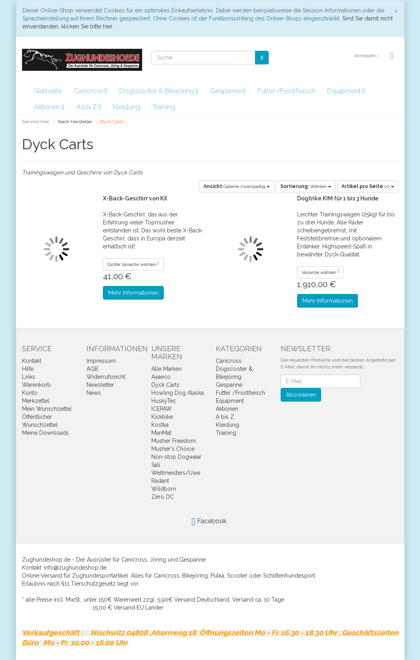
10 (368, 186)
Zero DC (162, 497)
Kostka (160, 425)
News (93, 393)
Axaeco (161, 377)
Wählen (305, 186)
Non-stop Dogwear (176, 457)
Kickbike (162, 417)
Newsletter (100, 385)
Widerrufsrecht (105, 377)
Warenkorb (36, 385)
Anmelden (366, 55)
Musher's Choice (173, 449)
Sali (155, 465)
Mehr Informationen (133, 293)
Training (163, 107)
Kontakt (31, 361)
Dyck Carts (165, 385)
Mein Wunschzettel (47, 409)
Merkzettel (35, 401)
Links (28, 377)
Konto (30, 393)
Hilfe (28, 369)
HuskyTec (163, 401)
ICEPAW (161, 409)
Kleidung (126, 107)
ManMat (161, 433)
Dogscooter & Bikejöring (158, 91)
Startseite (48, 91)
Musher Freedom (173, 441)
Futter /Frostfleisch (286, 91)
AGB (92, 369)
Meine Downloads (45, 433)
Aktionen (49, 107)
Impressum (101, 361)
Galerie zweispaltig (236, 186)
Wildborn (163, 489)
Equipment (346, 91)
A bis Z (88, 107)
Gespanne (227, 91)
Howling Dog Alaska (177, 393)
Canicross (90, 91)
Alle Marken (166, 369)
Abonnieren (301, 395)
